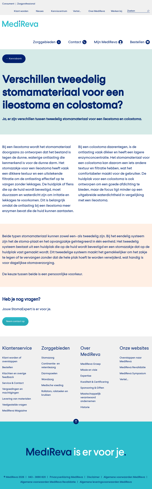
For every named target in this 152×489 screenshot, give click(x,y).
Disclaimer (93, 477)
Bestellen (7, 367)
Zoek (148, 10)
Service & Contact (13, 383)
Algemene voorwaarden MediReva (124, 477)
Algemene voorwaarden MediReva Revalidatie (48, 482)
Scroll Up (76, 421)
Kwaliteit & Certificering (94, 382)
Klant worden (21, 11)
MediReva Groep (90, 364)
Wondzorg (47, 379)
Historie (85, 407)
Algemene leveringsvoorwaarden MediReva (106, 482)
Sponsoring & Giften (92, 388)
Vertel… (77, 11)
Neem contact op (15, 321)
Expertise (85, 376)
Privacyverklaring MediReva (66, 477)
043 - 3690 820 (37, 477)
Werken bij (116, 11)
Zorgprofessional (26, 4)
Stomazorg (47, 357)
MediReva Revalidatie (133, 367)
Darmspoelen (49, 373)
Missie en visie (88, 370)
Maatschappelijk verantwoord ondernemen (90, 397)
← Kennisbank (14, 59)
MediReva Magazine (14, 410)
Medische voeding (52, 385)
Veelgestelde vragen (14, 404)
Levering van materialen (16, 399)
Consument (8, 4)
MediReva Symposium (133, 373)
